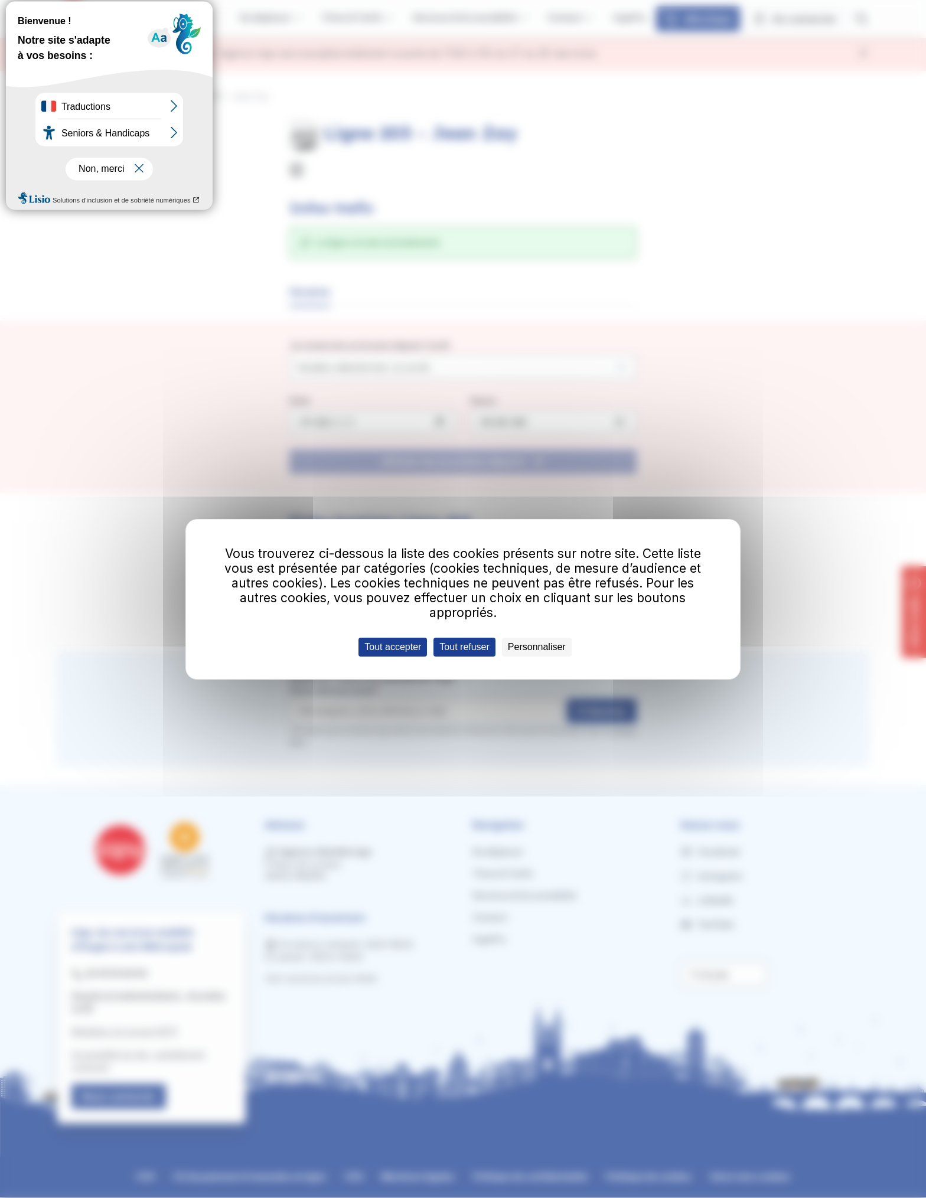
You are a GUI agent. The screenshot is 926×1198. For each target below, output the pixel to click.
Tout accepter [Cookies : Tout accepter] (392, 647)
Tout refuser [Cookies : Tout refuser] (464, 647)
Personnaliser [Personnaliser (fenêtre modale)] (537, 647)
